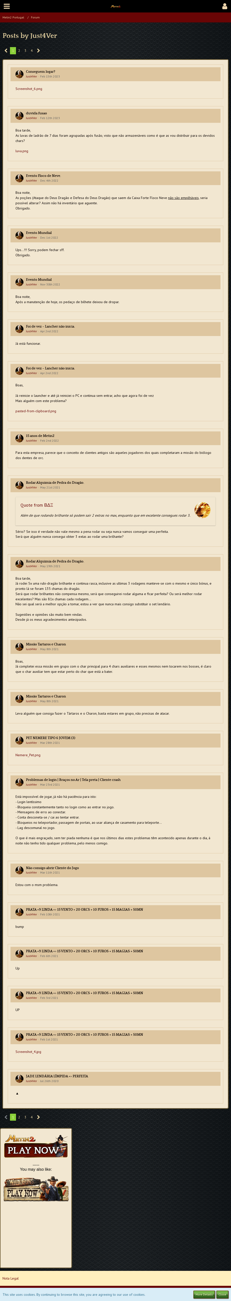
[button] (6, 6)
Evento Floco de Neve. (43, 176)
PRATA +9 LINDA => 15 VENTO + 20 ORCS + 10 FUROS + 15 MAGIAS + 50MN (84, 910)
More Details (204, 1294)
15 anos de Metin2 (40, 436)
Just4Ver (31, 76)
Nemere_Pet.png (27, 755)
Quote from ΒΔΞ (36, 505)
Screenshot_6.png (28, 88)
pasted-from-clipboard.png (35, 411)
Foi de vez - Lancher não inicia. (50, 327)
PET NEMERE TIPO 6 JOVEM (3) (50, 738)
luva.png (21, 151)
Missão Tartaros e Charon (46, 644)
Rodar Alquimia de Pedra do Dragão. (55, 483)
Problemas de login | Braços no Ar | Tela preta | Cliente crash (73, 780)
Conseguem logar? (40, 72)
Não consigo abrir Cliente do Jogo (52, 868)
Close (222, 1294)
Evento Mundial (39, 233)
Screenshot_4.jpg (28, 1051)
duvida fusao (36, 113)
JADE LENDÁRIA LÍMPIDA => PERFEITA (57, 1076)
